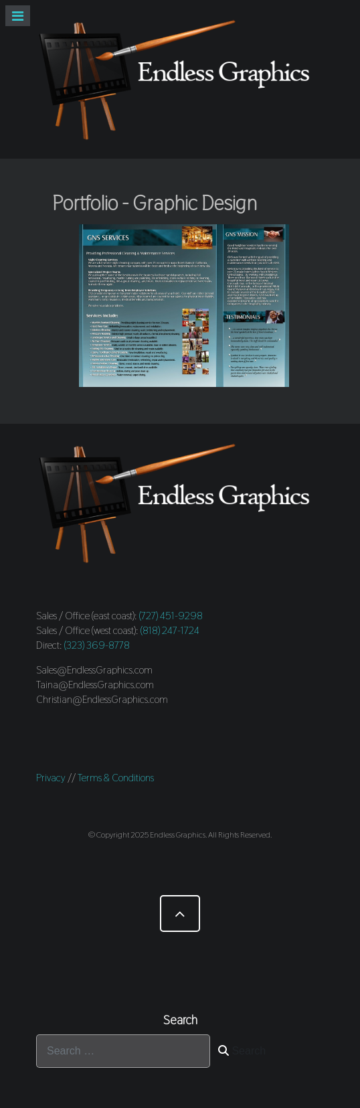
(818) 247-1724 (170, 630)
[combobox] (123, 1051)
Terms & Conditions (116, 777)
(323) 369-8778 (97, 645)
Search (242, 1050)
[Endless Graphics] (180, 79)
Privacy (51, 777)
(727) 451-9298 (171, 615)
